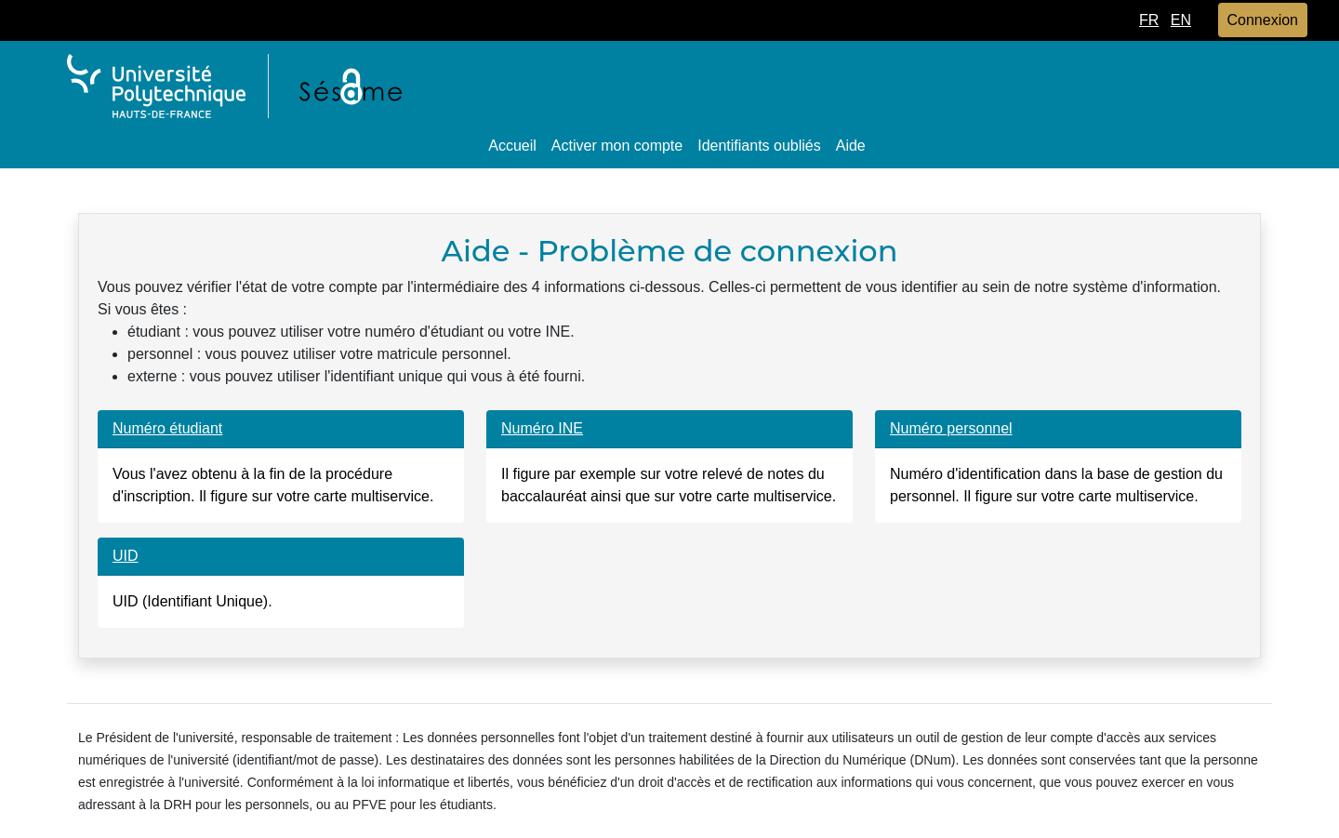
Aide (851, 145)
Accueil (512, 145)
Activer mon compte (617, 145)
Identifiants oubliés (759, 145)
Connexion (1263, 20)
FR (1149, 20)
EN (1181, 20)
